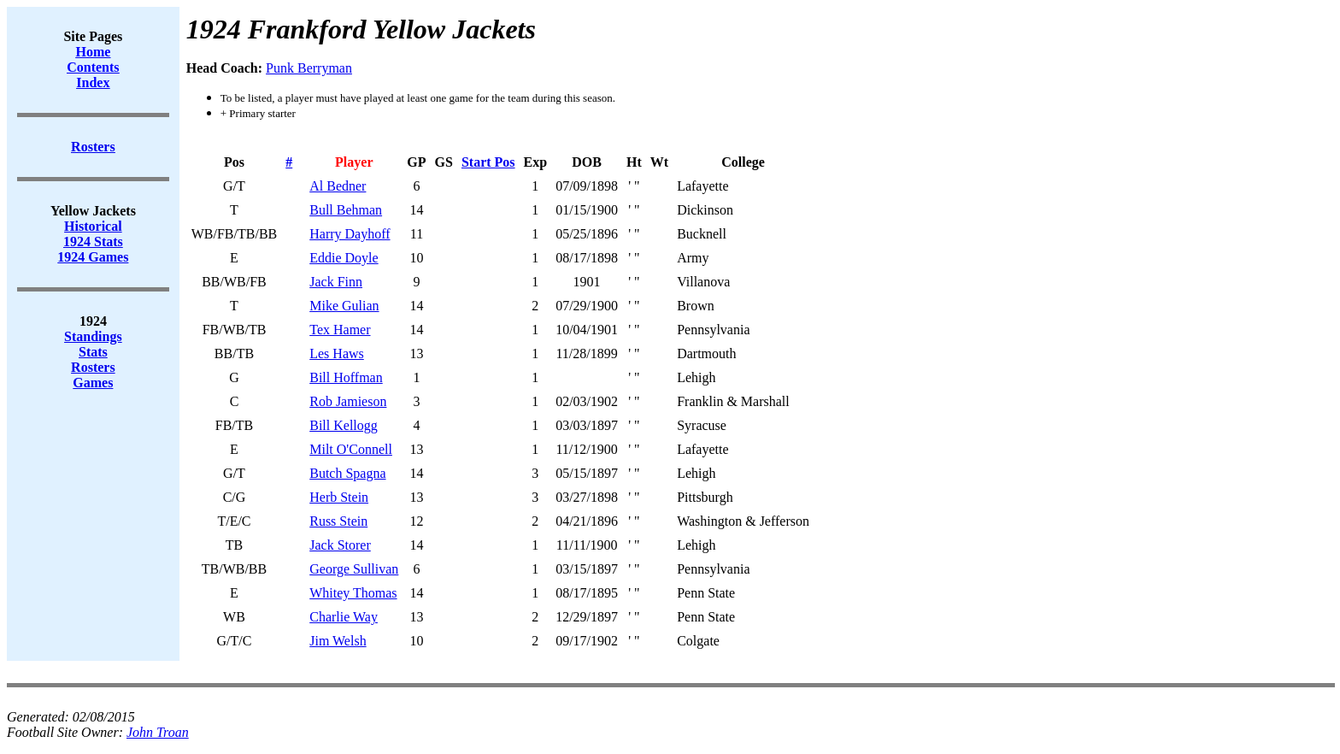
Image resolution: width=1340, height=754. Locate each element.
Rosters (93, 367)
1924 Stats (93, 241)
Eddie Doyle (343, 257)
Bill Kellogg (343, 425)
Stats (93, 352)
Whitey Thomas (353, 593)
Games (93, 382)
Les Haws (336, 353)
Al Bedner (337, 186)
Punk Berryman (309, 68)
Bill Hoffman (345, 377)
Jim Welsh (337, 640)
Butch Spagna (347, 473)
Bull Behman (345, 210)
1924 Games (92, 257)
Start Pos (488, 162)
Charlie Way (343, 617)
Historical (93, 226)
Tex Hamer (339, 329)
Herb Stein (338, 497)
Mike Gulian (344, 305)
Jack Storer (340, 545)
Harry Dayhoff (349, 234)
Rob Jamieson (347, 401)
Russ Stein (338, 521)
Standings (93, 336)
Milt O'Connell (350, 449)
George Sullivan (353, 569)
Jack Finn (335, 281)
